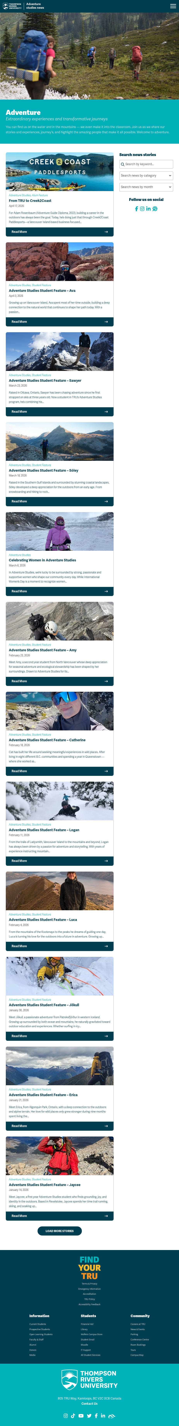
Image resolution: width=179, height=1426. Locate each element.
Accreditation (89, 1294)
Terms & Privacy (89, 1284)
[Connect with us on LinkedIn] (148, 209)
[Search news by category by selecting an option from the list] (146, 176)
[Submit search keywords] (122, 164)
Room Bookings (138, 1345)
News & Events (138, 1329)
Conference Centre (140, 1339)
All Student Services (90, 1355)
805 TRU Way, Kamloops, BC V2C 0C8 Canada (89, 1398)
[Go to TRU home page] (25, 6)
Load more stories (60, 1231)
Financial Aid (87, 1324)
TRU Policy (89, 1299)
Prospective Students (39, 1329)
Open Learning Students (40, 1334)
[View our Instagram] (142, 209)
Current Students (37, 1324)
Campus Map (137, 1355)
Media (32, 1355)
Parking (134, 1334)
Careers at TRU (138, 1324)
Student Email (87, 1339)
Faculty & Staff (36, 1339)
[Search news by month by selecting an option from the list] (146, 187)
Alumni (32, 1345)
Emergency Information (89, 1289)
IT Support (86, 1350)
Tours (133, 1350)
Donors (32, 1350)
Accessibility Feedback (89, 1304)
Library (84, 1329)
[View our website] (154, 209)
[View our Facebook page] (136, 209)
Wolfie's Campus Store (91, 1334)
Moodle (84, 1345)
